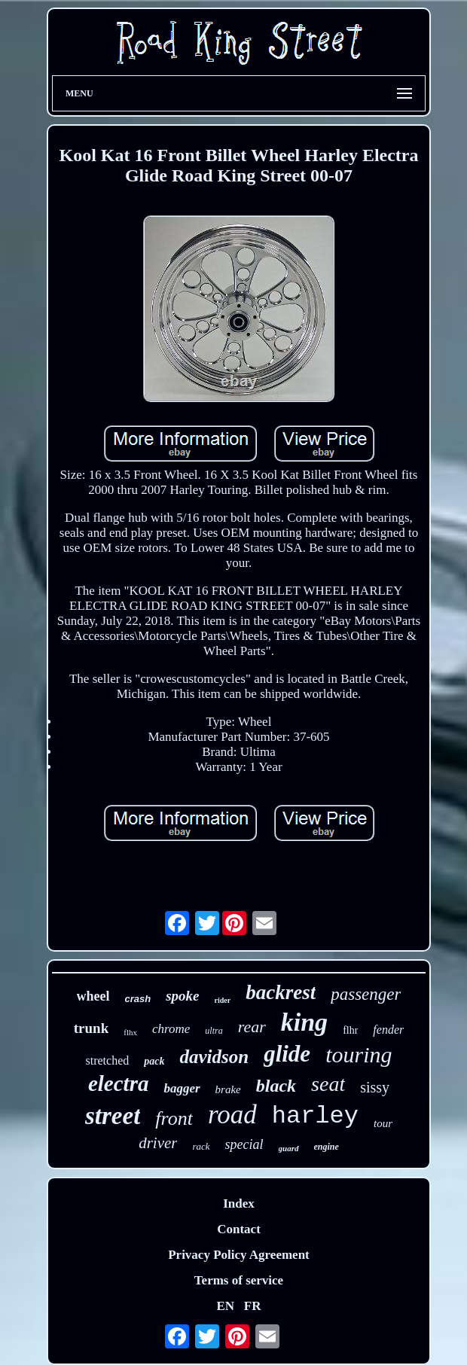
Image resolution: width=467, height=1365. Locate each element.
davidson (214, 1057)
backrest (281, 992)
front (174, 1118)
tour (383, 1123)
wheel (93, 996)
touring (358, 1054)
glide (287, 1054)
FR (252, 1306)
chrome (171, 1029)
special (244, 1144)
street (112, 1115)
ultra (213, 1030)
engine (326, 1146)
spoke (182, 996)
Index (239, 1203)
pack (154, 1061)
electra (118, 1083)
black (276, 1085)
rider (223, 1000)
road (232, 1114)
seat (328, 1083)
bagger (181, 1088)
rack (200, 1146)
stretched (107, 1060)
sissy (374, 1087)
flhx (130, 1032)
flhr (350, 1030)
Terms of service (238, 1280)
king (304, 1022)
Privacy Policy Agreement (239, 1255)
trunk (91, 1028)
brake (228, 1089)
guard (289, 1148)
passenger (366, 994)
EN (225, 1306)
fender (388, 1029)
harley (315, 1116)
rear (252, 1026)
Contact (239, 1229)
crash (138, 998)
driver (158, 1143)
